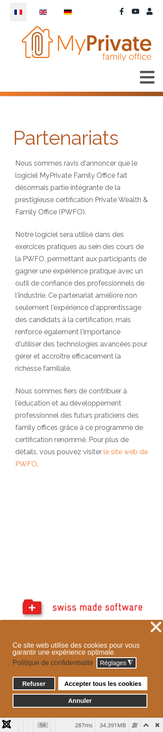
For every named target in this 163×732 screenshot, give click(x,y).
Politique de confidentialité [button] (53, 662)
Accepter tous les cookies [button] (103, 683)
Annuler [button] (80, 700)
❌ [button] (156, 627)
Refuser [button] (34, 683)
